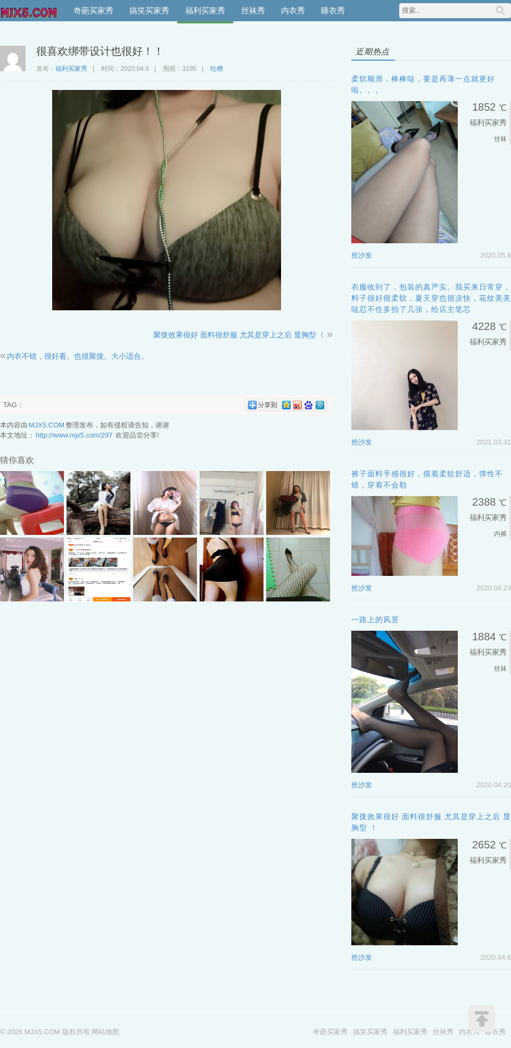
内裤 (500, 534)
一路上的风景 (375, 619)
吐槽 (216, 68)
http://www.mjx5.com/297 (74, 435)
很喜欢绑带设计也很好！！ (100, 51)
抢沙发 (361, 255)
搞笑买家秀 (149, 10)
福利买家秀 (205, 10)
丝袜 (500, 139)
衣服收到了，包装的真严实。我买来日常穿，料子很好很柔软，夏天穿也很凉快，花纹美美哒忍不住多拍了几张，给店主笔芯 (431, 298)
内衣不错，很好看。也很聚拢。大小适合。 (78, 356)
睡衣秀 (333, 10)
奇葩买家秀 (93, 10)
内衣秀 (293, 10)
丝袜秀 (253, 10)
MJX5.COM (29, 10)
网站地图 (105, 1032)
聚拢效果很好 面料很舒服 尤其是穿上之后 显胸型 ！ (239, 335)
